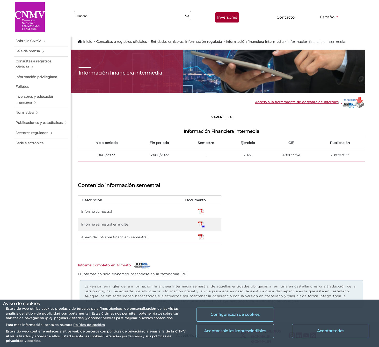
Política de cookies (89, 325)
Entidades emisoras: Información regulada (186, 41)
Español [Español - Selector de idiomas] (327, 17)
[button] (41, 41)
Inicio (87, 41)
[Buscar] (187, 15)
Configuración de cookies (235, 314)
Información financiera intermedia (255, 41)
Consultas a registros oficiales (121, 41)
